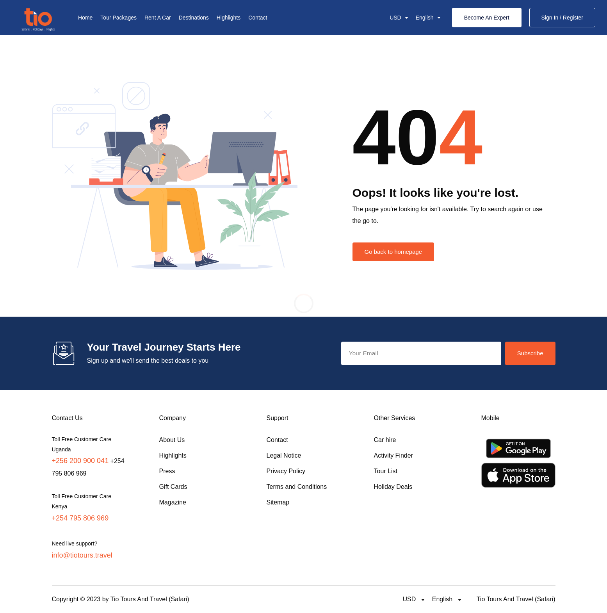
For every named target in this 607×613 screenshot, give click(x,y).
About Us (172, 440)
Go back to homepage (393, 251)
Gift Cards (173, 486)
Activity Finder (393, 455)
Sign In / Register (562, 17)
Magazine (172, 502)
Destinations (194, 17)
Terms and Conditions (297, 486)
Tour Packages (118, 17)
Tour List (385, 471)
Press (167, 471)
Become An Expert (486, 17)
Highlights (228, 17)
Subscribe (530, 353)
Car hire (385, 440)
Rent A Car (157, 17)
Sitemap (278, 502)
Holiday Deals (393, 486)
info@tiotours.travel (82, 555)
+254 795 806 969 (80, 518)
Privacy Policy (286, 471)
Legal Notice (284, 455)
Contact (257, 17)
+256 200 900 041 (80, 461)
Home (85, 17)
